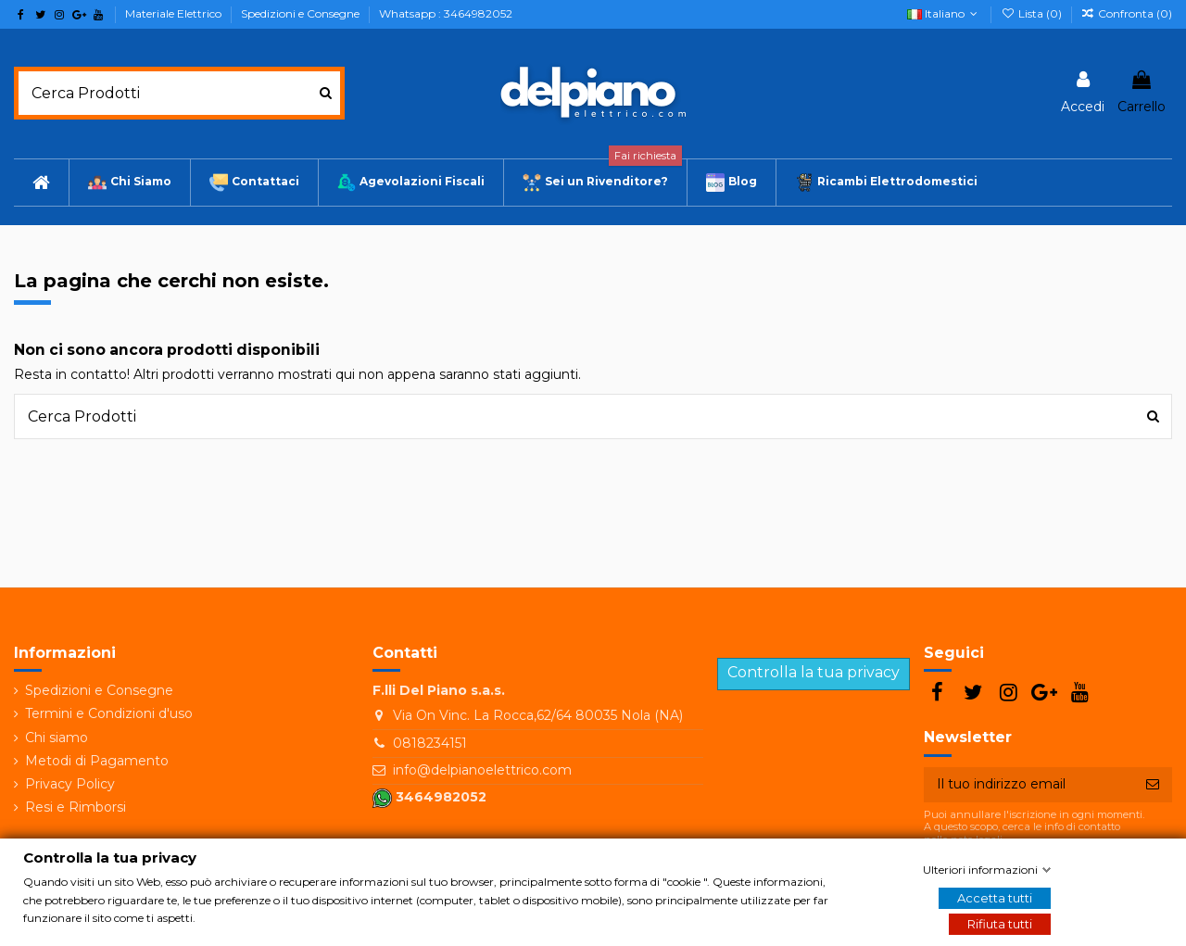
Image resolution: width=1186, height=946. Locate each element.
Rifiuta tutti (999, 923)
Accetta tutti (994, 897)
